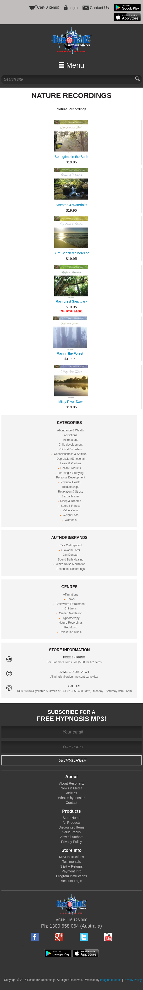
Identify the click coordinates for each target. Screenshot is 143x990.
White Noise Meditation (70, 564)
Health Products (70, 468)
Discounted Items (71, 827)
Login (73, 8)
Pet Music (70, 627)
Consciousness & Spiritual (70, 454)
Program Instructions (71, 876)
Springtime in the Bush (71, 157)
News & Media (71, 788)
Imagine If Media (110, 980)
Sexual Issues (71, 496)
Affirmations (70, 439)
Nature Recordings (70, 622)
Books (71, 599)
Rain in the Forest (70, 353)
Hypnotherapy (71, 618)
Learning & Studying (70, 473)
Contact (71, 803)
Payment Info (72, 871)
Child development (70, 444)
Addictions (70, 435)
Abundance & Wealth (70, 430)
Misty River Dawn (71, 402)
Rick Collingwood (71, 545)
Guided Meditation (70, 613)
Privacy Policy (71, 842)
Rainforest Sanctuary (71, 301)
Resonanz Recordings (70, 569)
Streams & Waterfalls (71, 205)
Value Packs (70, 510)
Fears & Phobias (70, 463)
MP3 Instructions (71, 857)
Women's (70, 520)
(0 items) (51, 7)
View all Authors (71, 837)
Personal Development (70, 477)
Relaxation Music (71, 632)
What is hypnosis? (71, 798)
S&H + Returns (71, 866)
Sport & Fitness (70, 505)
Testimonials (71, 862)
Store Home (72, 818)
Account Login (71, 881)
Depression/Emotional (70, 458)
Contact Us (99, 8)
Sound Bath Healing (70, 559)
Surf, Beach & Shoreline (71, 253)
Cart (40, 7)
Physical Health (71, 482)
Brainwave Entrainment (70, 604)
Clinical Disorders (71, 449)
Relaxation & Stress (70, 491)
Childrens (71, 608)
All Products (72, 822)
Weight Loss (70, 515)
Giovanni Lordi (70, 550)
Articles (71, 793)
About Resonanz (71, 783)
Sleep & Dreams (70, 501)
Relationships (70, 487)
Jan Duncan (70, 554)
